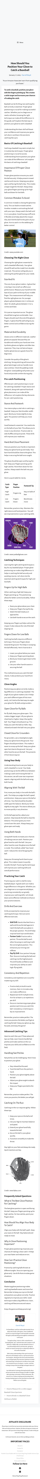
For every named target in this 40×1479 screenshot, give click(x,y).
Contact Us (20, 1448)
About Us (20, 1446)
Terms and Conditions (20, 1461)
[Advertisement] (20, 20)
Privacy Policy (20, 1458)
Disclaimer (20, 1451)
